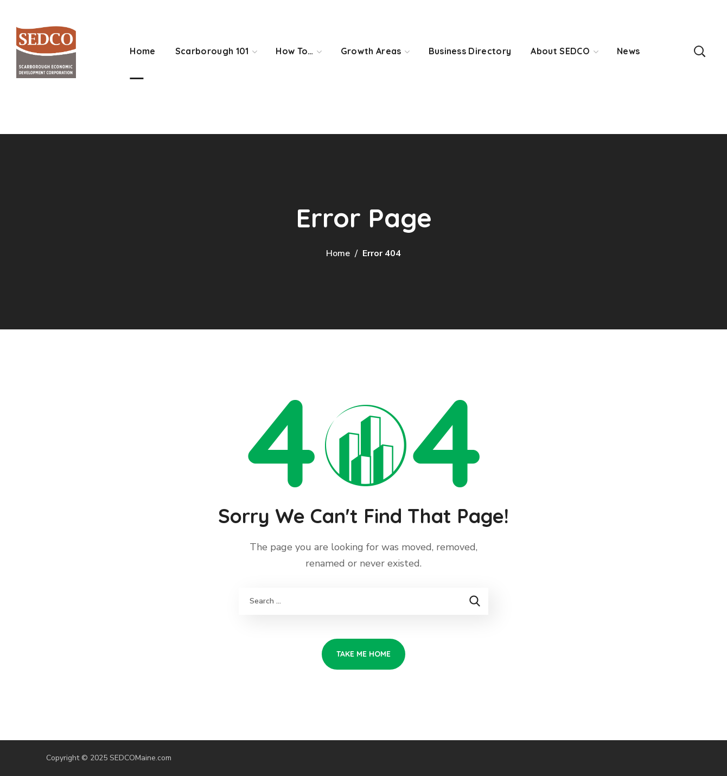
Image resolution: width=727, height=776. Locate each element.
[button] (699, 50)
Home (338, 253)
